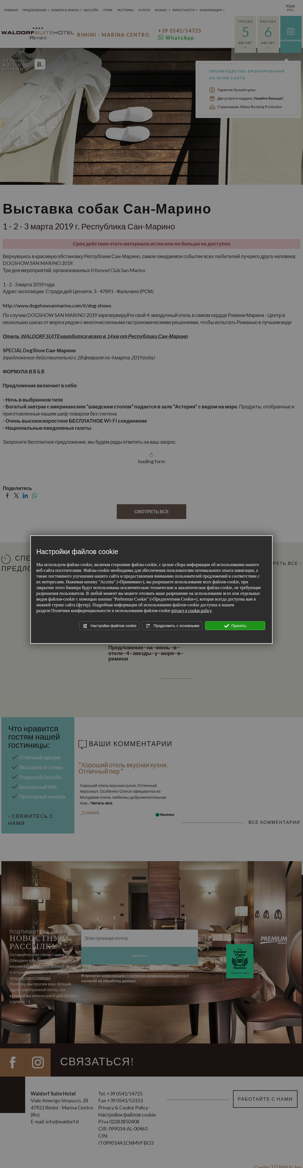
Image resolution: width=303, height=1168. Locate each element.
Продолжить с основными (172, 625)
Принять (235, 625)
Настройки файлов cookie (109, 625)
